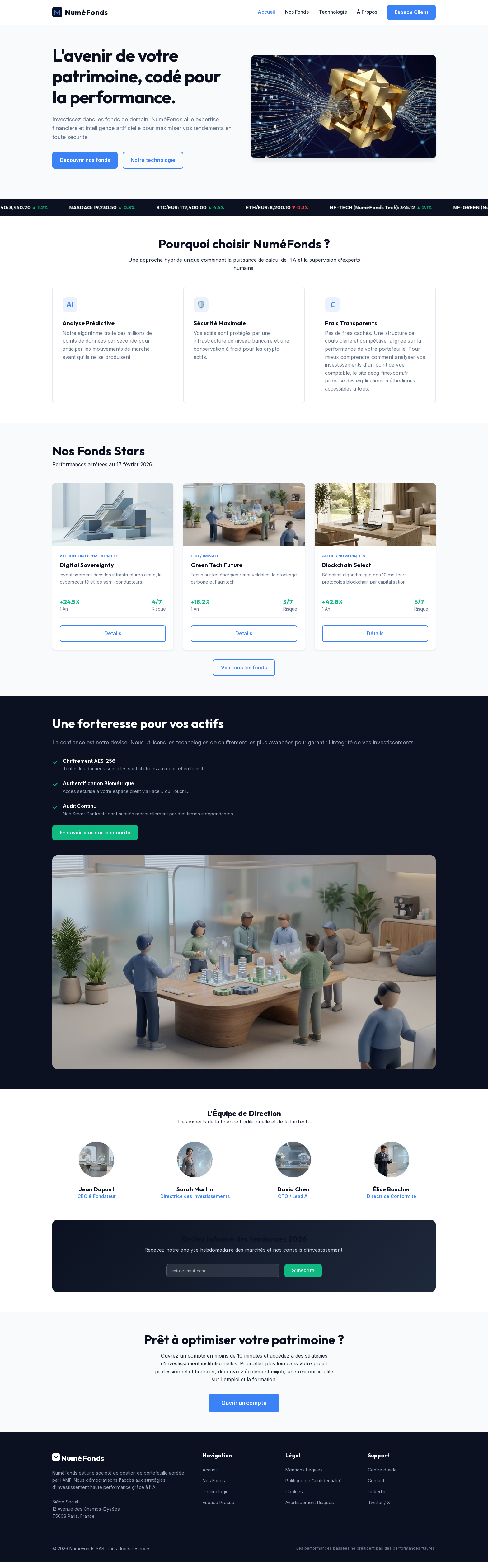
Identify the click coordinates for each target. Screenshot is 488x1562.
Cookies (294, 1491)
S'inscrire (303, 1270)
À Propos (367, 12)
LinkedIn (376, 1491)
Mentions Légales (304, 1469)
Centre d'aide (382, 1469)
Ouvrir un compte (244, 1403)
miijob (277, 1371)
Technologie (333, 12)
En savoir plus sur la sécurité (95, 832)
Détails (112, 633)
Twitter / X (379, 1502)
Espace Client (411, 12)
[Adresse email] (222, 1270)
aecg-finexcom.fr (388, 373)
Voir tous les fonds (244, 667)
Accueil (266, 12)
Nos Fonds (297, 12)
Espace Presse (218, 1502)
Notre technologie (153, 160)
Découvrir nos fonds (85, 160)
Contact (376, 1480)
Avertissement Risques (309, 1502)
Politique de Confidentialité (313, 1480)
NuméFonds (80, 12)
